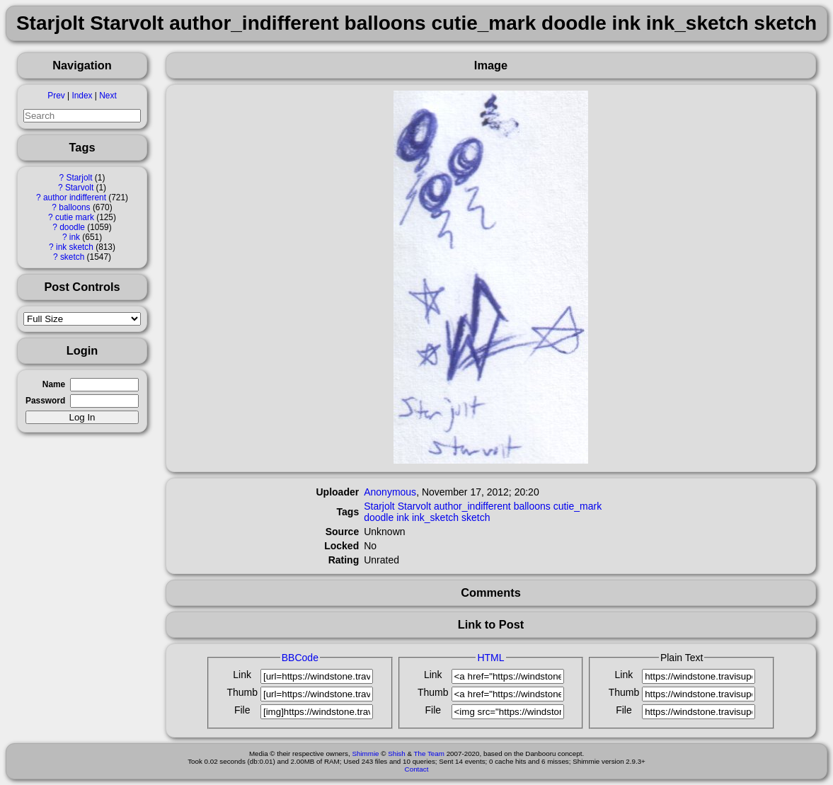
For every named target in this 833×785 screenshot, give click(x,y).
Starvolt (79, 188)
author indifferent (74, 197)
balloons (74, 207)
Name (53, 384)
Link (242, 674)
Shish (397, 753)
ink (74, 237)
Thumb (242, 692)
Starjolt (80, 178)
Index (81, 96)
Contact (417, 769)
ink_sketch (435, 517)
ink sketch (74, 247)
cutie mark (74, 217)
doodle (72, 227)
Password (45, 401)
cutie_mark (577, 506)
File (242, 710)
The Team (429, 753)
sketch (72, 257)
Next (107, 96)
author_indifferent (472, 506)
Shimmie (365, 753)
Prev (55, 96)
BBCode (300, 657)
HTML (490, 657)
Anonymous (390, 492)
